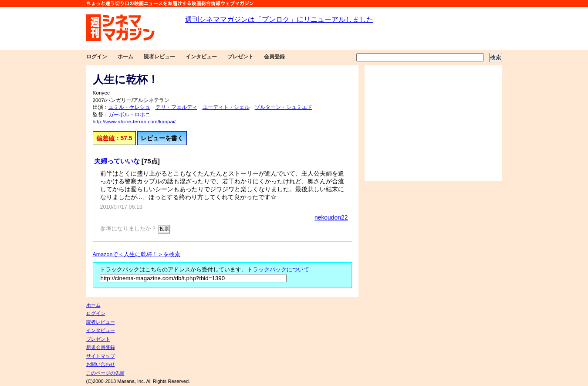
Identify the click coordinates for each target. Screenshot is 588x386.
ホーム (125, 57)
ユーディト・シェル (226, 107)
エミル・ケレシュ (129, 107)
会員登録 (274, 57)
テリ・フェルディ (176, 107)
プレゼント (240, 57)
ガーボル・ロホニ (129, 115)
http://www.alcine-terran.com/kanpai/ (134, 122)
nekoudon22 (331, 217)
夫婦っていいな (117, 161)
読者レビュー (159, 57)
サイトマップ (100, 356)
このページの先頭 (105, 373)
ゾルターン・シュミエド (283, 107)
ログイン (96, 57)
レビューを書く (162, 138)
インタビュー (201, 57)
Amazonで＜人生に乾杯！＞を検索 (137, 254)
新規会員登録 (100, 347)
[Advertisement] (433, 123)
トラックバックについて (278, 270)
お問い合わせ (100, 364)
